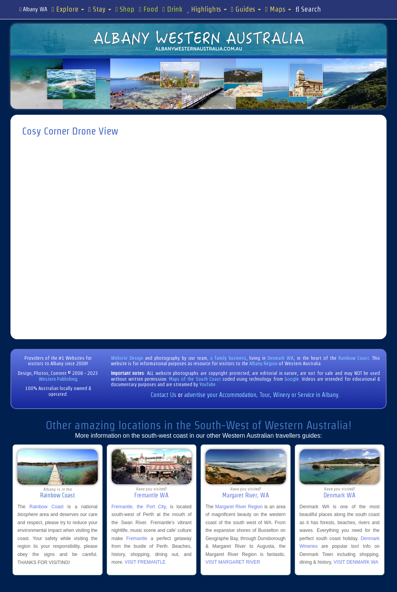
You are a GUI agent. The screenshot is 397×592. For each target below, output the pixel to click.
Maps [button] (278, 9)
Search (308, 9)
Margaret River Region (239, 506)
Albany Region (263, 363)
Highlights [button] (207, 9)
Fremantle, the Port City (139, 506)
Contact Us (163, 395)
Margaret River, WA (245, 495)
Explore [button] (68, 9)
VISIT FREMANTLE (145, 562)
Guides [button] (246, 9)
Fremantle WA (151, 495)
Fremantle (136, 538)
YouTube (207, 384)
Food (148, 9)
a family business (228, 358)
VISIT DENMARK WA (355, 562)
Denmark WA (280, 358)
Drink (172, 9)
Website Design (127, 358)
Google (292, 379)
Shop (125, 9)
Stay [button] (99, 9)
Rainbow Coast (353, 358)
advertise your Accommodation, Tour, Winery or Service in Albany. (262, 395)
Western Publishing (58, 379)
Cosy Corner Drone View (70, 131)
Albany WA (33, 9)
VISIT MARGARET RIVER (232, 562)
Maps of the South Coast (195, 379)
